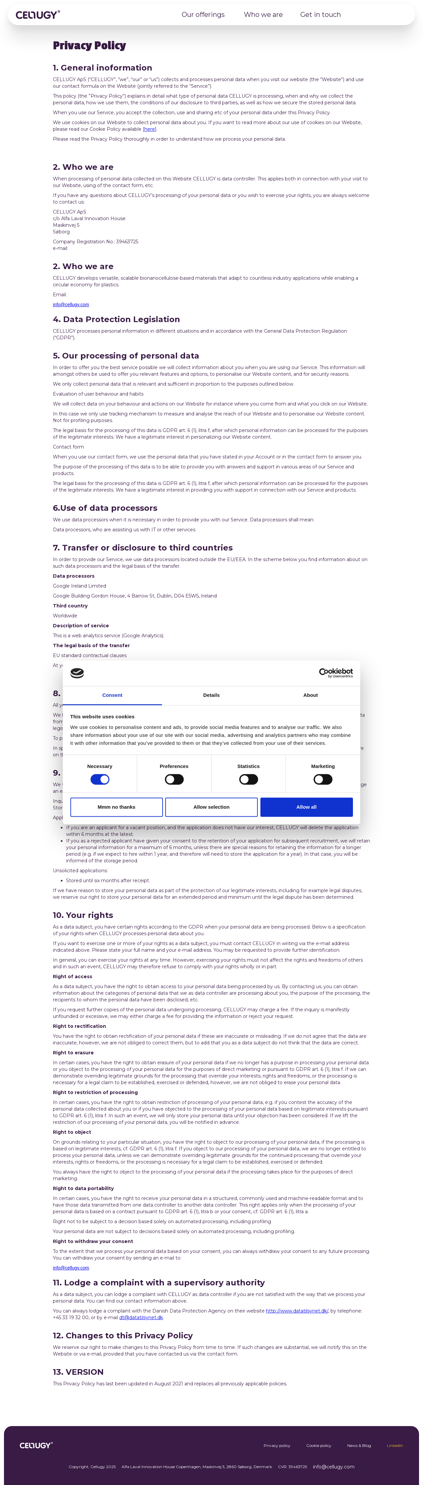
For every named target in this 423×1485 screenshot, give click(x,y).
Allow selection (211, 807)
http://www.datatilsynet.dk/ (297, 1311)
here (149, 129)
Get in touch (320, 15)
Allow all (306, 807)
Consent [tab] (112, 695)
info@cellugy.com (71, 304)
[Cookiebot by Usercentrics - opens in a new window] (324, 673)
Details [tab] (211, 695)
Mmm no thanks (116, 807)
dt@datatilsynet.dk (141, 1317)
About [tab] (310, 695)
